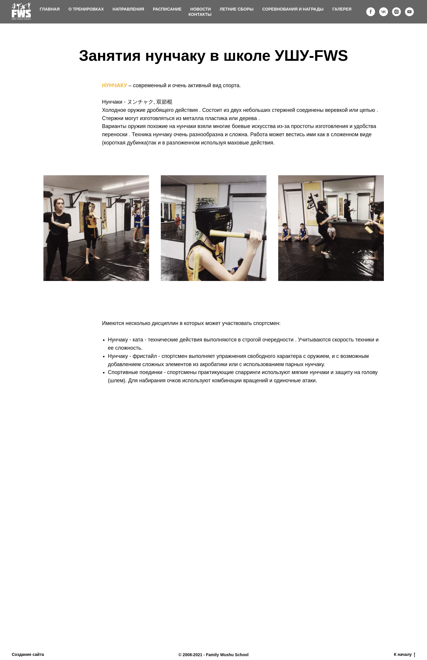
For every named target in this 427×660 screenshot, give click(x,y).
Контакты (199, 14)
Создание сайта (28, 654)
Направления (128, 9)
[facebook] (370, 11)
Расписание (167, 9)
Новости (200, 9)
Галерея (341, 9)
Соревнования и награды (293, 9)
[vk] (383, 11)
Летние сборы (237, 9)
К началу (404, 654)
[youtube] (409, 11)
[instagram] (396, 11)
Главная (50, 9)
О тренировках (86, 9)
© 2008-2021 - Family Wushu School (213, 654)
